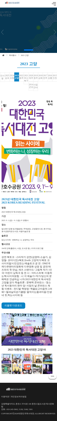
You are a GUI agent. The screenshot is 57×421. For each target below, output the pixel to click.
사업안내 (35, 86)
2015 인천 (55, 76)
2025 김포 (7, 76)
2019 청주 (36, 76)
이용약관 (5, 396)
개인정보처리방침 (18, 396)
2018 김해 (40, 76)
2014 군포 (31, 85)
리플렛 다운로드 (13, 305)
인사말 (2, 77)
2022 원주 (21, 76)
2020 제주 (31, 76)
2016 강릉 (50, 76)
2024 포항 (12, 76)
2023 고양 (16, 76)
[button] (28, 49)
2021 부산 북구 (26, 78)
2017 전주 (45, 76)
